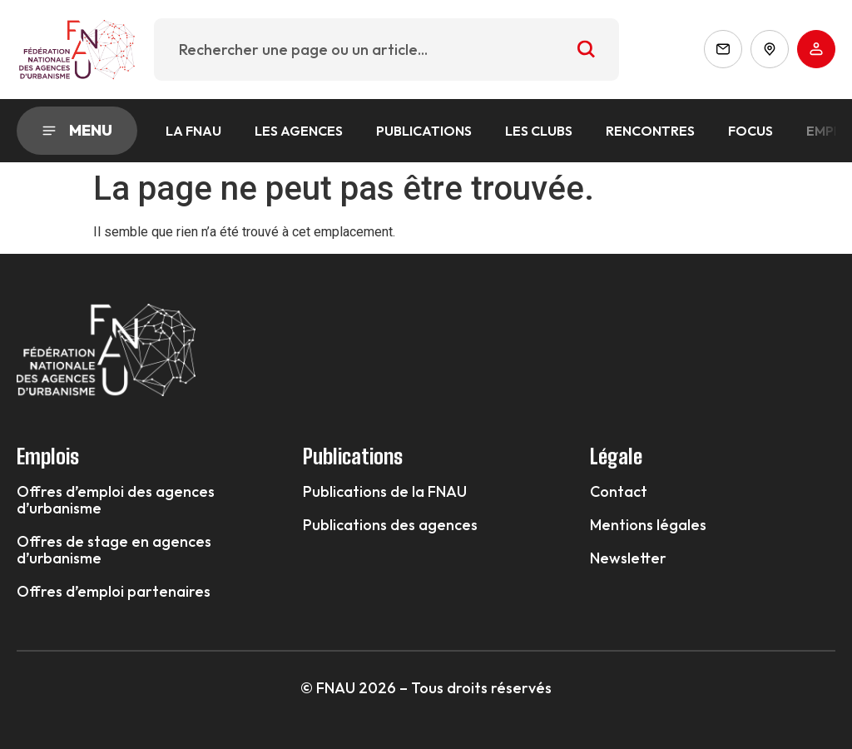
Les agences (299, 130)
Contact (618, 492)
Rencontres (650, 130)
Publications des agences (390, 525)
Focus (750, 130)
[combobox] (387, 49)
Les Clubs (538, 130)
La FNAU (193, 130)
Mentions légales (648, 525)
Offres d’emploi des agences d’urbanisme (116, 500)
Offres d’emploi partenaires (114, 591)
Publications (424, 130)
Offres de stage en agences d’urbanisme (114, 550)
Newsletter (628, 558)
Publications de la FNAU (385, 492)
